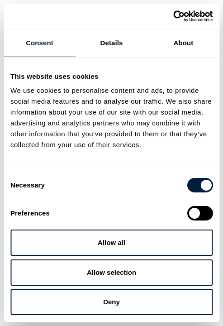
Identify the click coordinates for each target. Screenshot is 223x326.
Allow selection (111, 272)
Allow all (111, 242)
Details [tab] (111, 43)
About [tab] (184, 43)
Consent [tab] (39, 43)
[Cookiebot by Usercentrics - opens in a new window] (173, 16)
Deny (111, 302)
